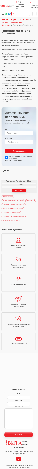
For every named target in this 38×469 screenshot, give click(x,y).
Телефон (8, 138)
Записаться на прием (20, 14)
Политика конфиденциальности (19, 467)
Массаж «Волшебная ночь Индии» (13, 208)
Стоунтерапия (30, 200)
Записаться (19, 190)
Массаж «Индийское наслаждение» (13, 200)
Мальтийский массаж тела (10, 220)
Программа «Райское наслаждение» (13, 204)
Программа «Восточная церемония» (13, 216)
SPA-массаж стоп (8, 196)
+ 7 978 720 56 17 (20, 7)
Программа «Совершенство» (11, 212)
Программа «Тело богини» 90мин (19, 181)
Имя (6, 129)
